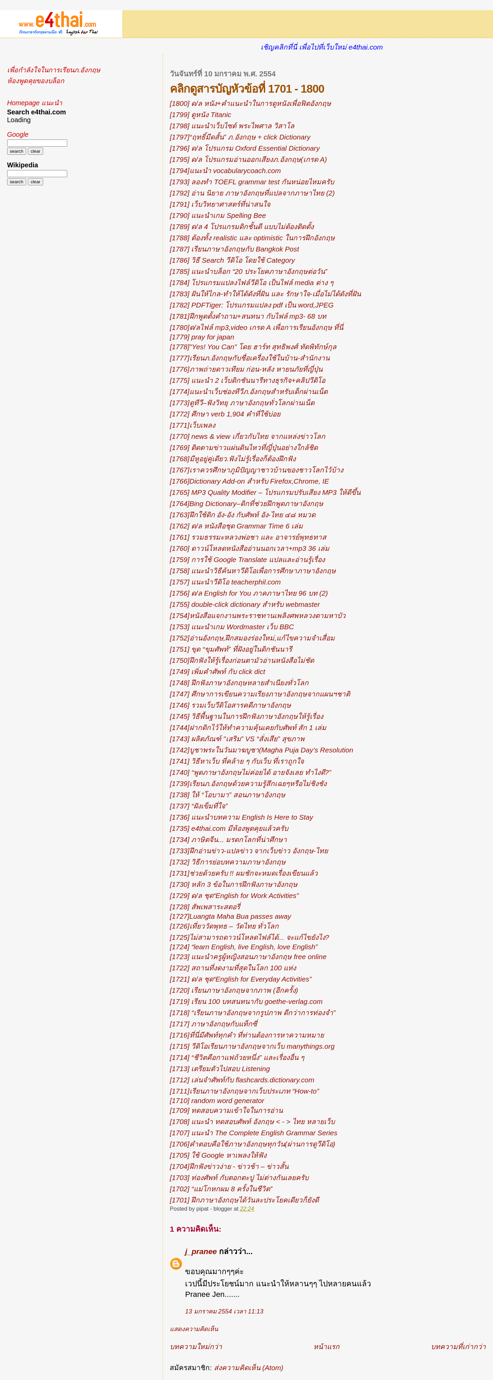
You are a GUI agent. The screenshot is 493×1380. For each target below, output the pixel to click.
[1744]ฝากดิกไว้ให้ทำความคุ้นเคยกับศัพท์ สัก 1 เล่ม (248, 727)
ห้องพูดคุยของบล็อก (35, 81)
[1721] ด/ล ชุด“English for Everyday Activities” (240, 979)
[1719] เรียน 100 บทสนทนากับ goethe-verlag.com (246, 1001)
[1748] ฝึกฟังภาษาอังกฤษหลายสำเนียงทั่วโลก (239, 683)
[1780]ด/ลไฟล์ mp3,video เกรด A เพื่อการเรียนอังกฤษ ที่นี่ (256, 327)
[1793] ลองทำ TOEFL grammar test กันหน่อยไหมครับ (252, 182)
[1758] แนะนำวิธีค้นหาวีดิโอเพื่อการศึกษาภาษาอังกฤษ (253, 571)
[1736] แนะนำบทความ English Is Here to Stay (241, 817)
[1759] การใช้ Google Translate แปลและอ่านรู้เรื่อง (247, 559)
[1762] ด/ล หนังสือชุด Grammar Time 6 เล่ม (236, 526)
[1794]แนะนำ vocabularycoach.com (225, 170)
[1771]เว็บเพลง (192, 425)
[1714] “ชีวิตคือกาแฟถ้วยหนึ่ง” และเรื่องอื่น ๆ (237, 1057)
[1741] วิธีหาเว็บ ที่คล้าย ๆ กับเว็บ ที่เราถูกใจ (237, 761)
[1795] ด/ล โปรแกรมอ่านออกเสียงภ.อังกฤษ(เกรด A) (248, 159)
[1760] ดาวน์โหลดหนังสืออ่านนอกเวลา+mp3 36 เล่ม (249, 548)
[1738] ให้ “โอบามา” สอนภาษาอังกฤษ (227, 795)
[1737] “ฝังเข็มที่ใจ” (198, 806)
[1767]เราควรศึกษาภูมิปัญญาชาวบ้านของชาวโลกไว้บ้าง (256, 470)
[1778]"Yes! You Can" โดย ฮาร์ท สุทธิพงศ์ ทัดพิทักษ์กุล (253, 347)
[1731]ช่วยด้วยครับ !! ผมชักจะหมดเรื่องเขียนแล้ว (243, 873)
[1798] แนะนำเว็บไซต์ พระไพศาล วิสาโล (232, 126)
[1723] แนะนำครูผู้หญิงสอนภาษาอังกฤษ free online (248, 957)
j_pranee (201, 1251)
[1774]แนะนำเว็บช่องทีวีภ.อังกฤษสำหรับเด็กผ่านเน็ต (249, 391)
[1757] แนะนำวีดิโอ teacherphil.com (225, 582)
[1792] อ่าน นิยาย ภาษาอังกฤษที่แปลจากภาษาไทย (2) (252, 193)
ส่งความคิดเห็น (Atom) (249, 1368)
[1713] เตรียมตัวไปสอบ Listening (220, 1069)
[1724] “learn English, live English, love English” (243, 947)
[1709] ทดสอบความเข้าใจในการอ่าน (226, 1110)
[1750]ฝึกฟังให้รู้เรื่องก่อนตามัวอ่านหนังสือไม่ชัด (242, 660)
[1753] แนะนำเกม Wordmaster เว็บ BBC (232, 627)
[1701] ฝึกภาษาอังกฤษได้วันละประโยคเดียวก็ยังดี (244, 1200)
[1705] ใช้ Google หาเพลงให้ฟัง (218, 1155)
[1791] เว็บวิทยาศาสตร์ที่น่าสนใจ (220, 204)
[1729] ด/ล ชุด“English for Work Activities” (234, 895)
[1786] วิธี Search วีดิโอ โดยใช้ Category (232, 260)
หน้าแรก (326, 1346)
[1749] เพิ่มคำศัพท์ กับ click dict (217, 671)
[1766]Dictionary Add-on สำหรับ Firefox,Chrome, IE (249, 481)
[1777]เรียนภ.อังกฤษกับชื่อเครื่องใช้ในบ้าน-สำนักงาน (250, 358)
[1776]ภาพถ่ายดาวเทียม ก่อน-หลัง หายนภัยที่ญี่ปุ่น (246, 369)
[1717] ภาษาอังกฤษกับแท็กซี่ (213, 1024)
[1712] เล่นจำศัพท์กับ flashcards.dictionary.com (242, 1080)
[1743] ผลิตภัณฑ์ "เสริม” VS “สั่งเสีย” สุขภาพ (237, 739)
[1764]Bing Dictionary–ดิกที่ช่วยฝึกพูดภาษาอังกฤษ (246, 503)
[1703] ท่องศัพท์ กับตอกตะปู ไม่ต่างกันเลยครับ (239, 1177)
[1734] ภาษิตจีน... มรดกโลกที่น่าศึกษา (228, 839)
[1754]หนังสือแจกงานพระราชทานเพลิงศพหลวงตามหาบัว (257, 615)
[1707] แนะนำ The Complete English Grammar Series (253, 1133)
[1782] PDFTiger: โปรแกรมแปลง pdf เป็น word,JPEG (251, 305)
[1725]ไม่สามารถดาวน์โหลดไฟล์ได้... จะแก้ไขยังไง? (249, 937)
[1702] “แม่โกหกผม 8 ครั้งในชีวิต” (221, 1189)
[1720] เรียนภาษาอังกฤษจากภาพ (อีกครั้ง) (234, 990)
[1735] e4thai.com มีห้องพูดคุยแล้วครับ (229, 828)
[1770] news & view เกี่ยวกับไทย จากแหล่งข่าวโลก (247, 436)
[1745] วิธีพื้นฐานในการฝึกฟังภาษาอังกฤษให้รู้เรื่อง (246, 716)
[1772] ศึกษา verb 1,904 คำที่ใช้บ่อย (225, 414)
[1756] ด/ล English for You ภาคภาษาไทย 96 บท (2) (249, 593)
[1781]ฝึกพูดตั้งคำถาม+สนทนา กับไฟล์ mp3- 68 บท (248, 316)
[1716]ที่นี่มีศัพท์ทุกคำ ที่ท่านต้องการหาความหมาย (247, 1035)
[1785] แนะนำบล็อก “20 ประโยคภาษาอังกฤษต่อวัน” (248, 271)
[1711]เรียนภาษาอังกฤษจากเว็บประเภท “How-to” (244, 1091)
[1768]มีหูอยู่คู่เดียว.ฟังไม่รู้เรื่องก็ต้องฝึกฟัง (233, 459)
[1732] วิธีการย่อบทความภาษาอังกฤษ (228, 862)
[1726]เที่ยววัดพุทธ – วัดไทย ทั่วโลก (224, 926)
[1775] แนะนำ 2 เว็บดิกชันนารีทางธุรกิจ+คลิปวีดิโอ (247, 380)
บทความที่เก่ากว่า (458, 1346)
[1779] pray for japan (202, 337)
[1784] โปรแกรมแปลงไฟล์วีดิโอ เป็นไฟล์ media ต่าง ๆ (251, 282)
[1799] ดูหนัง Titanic (200, 114)
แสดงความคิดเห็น (194, 1329)
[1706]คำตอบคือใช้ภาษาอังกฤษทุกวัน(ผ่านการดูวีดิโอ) (252, 1144)
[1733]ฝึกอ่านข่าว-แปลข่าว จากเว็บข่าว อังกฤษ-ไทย (249, 851)
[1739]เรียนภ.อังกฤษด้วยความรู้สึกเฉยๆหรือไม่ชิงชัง (248, 783)
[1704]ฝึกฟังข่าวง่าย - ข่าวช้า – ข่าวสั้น (229, 1166)
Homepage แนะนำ (34, 103)
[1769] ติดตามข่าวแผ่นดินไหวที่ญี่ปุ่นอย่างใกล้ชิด (244, 447)
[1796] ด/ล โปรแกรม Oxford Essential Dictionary (245, 148)
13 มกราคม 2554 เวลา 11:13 (224, 1311)
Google (18, 134)
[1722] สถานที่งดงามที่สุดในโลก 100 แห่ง (233, 968)
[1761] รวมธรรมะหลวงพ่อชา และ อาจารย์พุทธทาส (248, 537)
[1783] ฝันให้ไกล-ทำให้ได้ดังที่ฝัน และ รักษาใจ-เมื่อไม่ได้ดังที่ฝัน (265, 294)
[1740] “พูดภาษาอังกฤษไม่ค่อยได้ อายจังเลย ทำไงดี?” (250, 772)
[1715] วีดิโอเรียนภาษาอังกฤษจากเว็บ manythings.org (252, 1046)
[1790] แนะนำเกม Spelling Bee (218, 215)
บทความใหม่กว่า (196, 1346)
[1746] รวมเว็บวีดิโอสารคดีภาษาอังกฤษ (230, 705)
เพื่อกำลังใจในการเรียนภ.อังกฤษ (53, 70)
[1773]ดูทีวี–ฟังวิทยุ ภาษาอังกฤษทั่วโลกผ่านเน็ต (242, 403)
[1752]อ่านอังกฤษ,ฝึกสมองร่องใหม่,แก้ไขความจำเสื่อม (252, 638)
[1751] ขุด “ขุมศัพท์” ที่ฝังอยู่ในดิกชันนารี (231, 649)
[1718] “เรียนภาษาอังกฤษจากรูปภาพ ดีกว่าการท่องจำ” (252, 1013)
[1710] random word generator (217, 1100)
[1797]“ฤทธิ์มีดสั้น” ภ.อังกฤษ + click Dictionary (240, 137)
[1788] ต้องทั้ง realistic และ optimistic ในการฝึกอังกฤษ (252, 238)
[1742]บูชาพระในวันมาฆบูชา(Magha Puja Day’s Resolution (261, 750)
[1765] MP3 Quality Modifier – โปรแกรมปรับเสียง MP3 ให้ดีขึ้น (265, 492)
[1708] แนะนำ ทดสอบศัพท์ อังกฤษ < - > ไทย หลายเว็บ (252, 1121)
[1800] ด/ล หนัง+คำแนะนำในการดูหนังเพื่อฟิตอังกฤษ (250, 103)
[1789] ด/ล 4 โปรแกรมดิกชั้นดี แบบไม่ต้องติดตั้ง (242, 226)
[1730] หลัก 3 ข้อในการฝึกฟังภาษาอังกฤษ (233, 884)
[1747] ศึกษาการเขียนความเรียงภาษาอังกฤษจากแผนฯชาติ (260, 694)
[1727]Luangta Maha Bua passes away (230, 916)
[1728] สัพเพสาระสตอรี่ (205, 907)
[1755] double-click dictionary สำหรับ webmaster (245, 604)
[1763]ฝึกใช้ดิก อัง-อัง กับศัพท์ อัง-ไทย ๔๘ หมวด (242, 515)
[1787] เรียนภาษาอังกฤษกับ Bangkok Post (234, 249)
